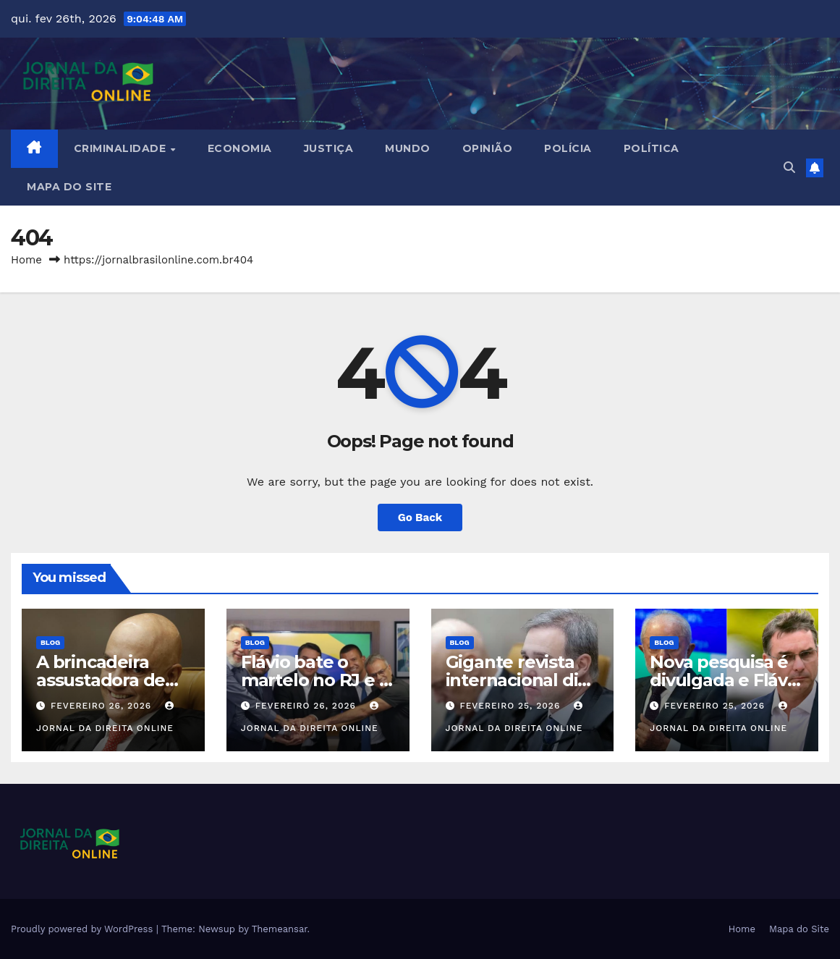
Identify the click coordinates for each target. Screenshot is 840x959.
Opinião (487, 148)
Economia (240, 148)
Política (651, 148)
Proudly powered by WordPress (83, 929)
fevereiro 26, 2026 (103, 706)
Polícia (568, 148)
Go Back (420, 517)
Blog (50, 642)
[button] (789, 167)
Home (26, 259)
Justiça (329, 148)
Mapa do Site (69, 186)
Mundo (407, 148)
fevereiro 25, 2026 (511, 706)
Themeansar (279, 929)
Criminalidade (121, 148)
